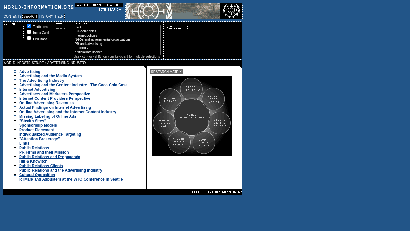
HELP (59, 16)
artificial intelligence (117, 52)
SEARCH (30, 16)
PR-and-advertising (117, 44)
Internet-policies (117, 36)
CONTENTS (12, 16)
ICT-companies (117, 32)
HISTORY (46, 16)
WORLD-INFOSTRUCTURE (24, 62)
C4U (117, 27)
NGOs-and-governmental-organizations (117, 40)
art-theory (117, 48)
